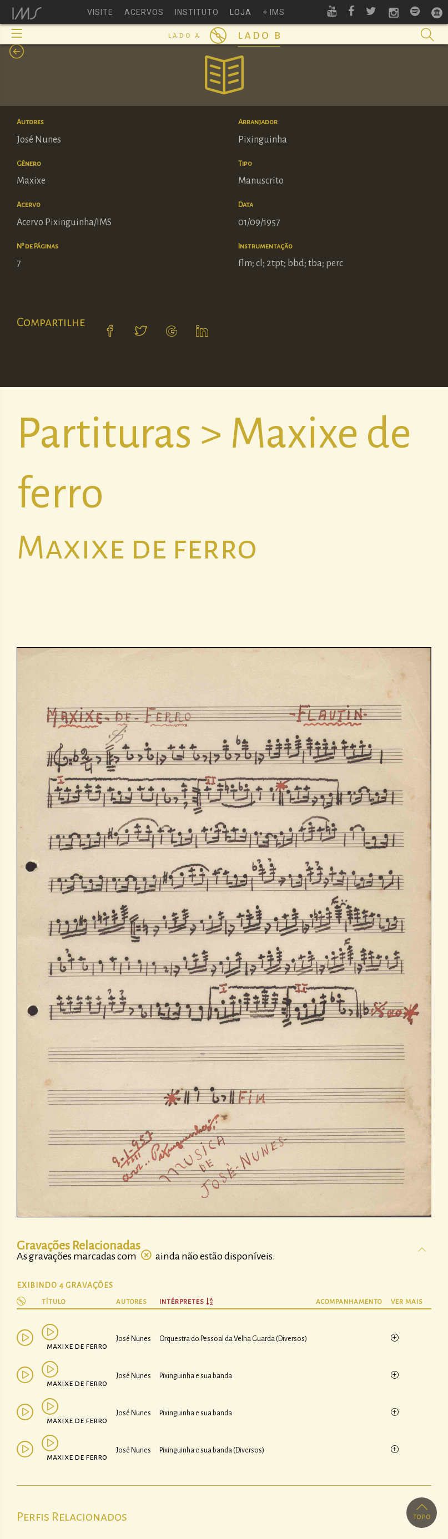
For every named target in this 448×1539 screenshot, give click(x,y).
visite (100, 12)
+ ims (274, 12)
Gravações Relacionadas (78, 1245)
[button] (16, 33)
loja (240, 12)
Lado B (260, 35)
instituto (197, 12)
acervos (144, 12)
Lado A (184, 35)
